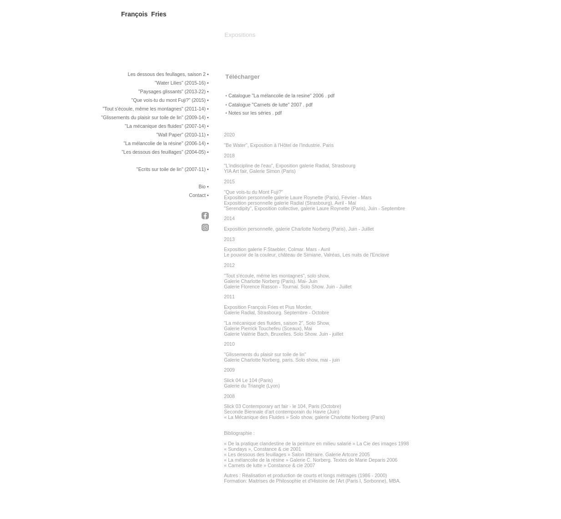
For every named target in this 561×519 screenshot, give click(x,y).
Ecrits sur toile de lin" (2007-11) (172, 169)
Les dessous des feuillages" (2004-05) (164, 152)
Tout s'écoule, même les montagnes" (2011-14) (155, 108)
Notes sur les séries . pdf (255, 113)
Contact (197, 195)
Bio (202, 186)
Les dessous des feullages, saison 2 (167, 74)
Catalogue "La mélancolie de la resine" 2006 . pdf (281, 95)
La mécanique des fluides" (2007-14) (166, 126)
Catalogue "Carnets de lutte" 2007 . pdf (270, 104)
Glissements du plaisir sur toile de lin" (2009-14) (154, 117)
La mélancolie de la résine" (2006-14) (165, 143)
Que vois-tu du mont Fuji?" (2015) (169, 100)
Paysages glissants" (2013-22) (173, 91)
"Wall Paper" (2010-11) (181, 134)
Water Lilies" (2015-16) (181, 83)
